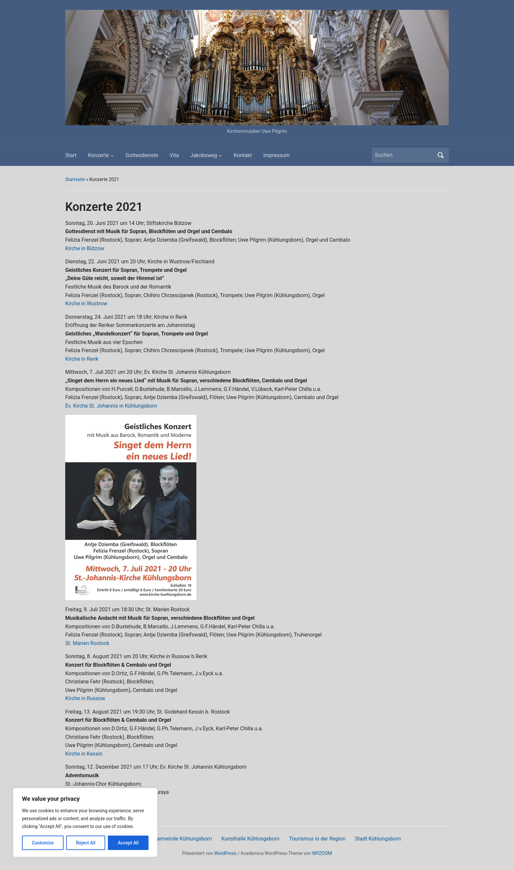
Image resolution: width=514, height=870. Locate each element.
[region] (85, 822)
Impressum (276, 155)
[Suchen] (404, 155)
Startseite (75, 179)
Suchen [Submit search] (440, 155)
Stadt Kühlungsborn (378, 839)
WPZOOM (322, 853)
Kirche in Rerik (81, 359)
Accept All (128, 842)
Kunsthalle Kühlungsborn (250, 839)
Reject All (85, 842)
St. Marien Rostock (87, 643)
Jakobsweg (203, 155)
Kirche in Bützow (84, 248)
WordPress (225, 853)
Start (70, 155)
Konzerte (98, 155)
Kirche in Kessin (83, 754)
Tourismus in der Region (317, 839)
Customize (43, 842)
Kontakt (243, 155)
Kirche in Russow (85, 698)
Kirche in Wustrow (86, 303)
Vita (174, 155)
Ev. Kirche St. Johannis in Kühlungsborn (111, 406)
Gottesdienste (142, 155)
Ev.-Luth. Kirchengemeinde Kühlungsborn (164, 839)
